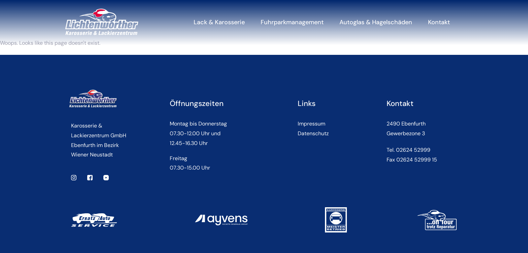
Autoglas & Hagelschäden (375, 22)
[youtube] (106, 177)
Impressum (311, 123)
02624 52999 (413, 149)
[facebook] (90, 177)
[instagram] (73, 177)
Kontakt (439, 22)
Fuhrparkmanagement (292, 22)
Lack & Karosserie (219, 22)
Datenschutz (313, 133)
